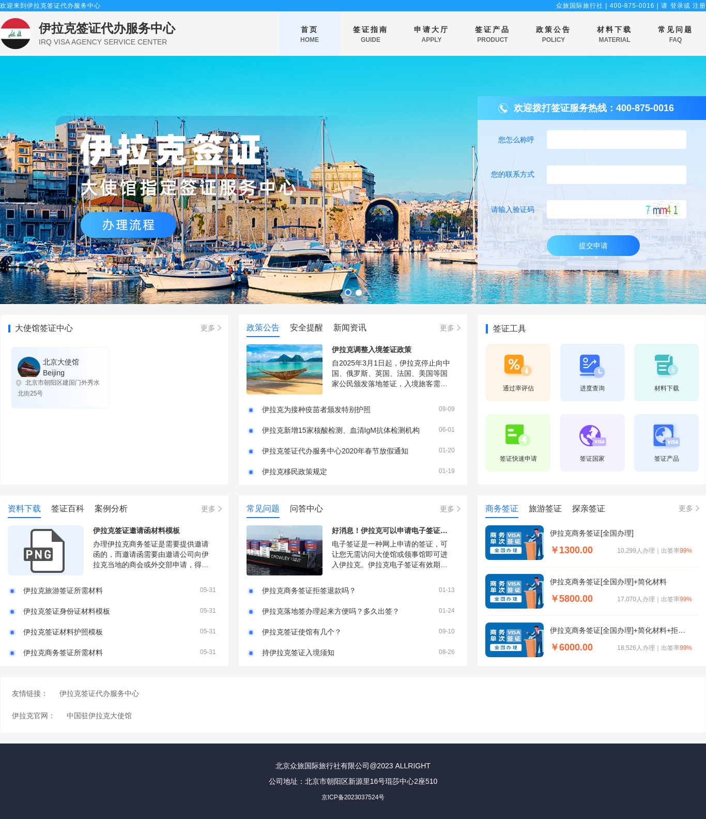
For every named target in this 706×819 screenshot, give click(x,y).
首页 (309, 34)
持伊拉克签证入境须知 (298, 652)
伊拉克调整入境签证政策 (371, 349)
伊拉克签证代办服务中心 (107, 28)
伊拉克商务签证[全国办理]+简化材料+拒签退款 (621, 630)
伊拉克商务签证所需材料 (63, 652)
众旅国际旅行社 (579, 5)
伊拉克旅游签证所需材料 (63, 590)
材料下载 (614, 34)
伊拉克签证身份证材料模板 (66, 611)
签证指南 (370, 34)
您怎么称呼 (516, 139)
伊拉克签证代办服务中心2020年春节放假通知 (335, 451)
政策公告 (553, 34)
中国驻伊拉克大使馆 (99, 715)
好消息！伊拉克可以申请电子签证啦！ (393, 530)
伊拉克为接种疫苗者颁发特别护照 (316, 409)
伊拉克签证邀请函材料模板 (136, 530)
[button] (348, 292)
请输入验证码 (512, 209)
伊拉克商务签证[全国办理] (592, 533)
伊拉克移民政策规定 (294, 471)
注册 (699, 5)
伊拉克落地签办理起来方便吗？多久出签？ (331, 611)
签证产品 (492, 34)
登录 (677, 5)
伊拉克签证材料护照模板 (63, 632)
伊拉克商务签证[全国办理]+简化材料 (608, 582)
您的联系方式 (512, 174)
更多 (208, 328)
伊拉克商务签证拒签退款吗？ (309, 590)
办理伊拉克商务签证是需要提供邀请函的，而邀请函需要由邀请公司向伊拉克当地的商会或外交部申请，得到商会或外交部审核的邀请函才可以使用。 (151, 564)
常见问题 (675, 34)
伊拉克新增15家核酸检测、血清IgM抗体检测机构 (341, 430)
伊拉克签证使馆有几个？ (302, 632)
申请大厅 (431, 34)
